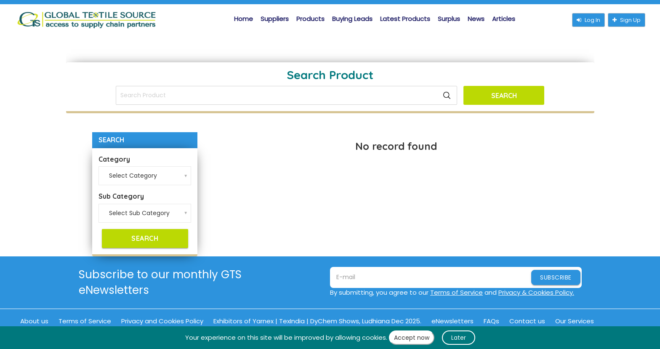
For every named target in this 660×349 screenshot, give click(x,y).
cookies (374, 337)
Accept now (411, 337)
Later (458, 337)
